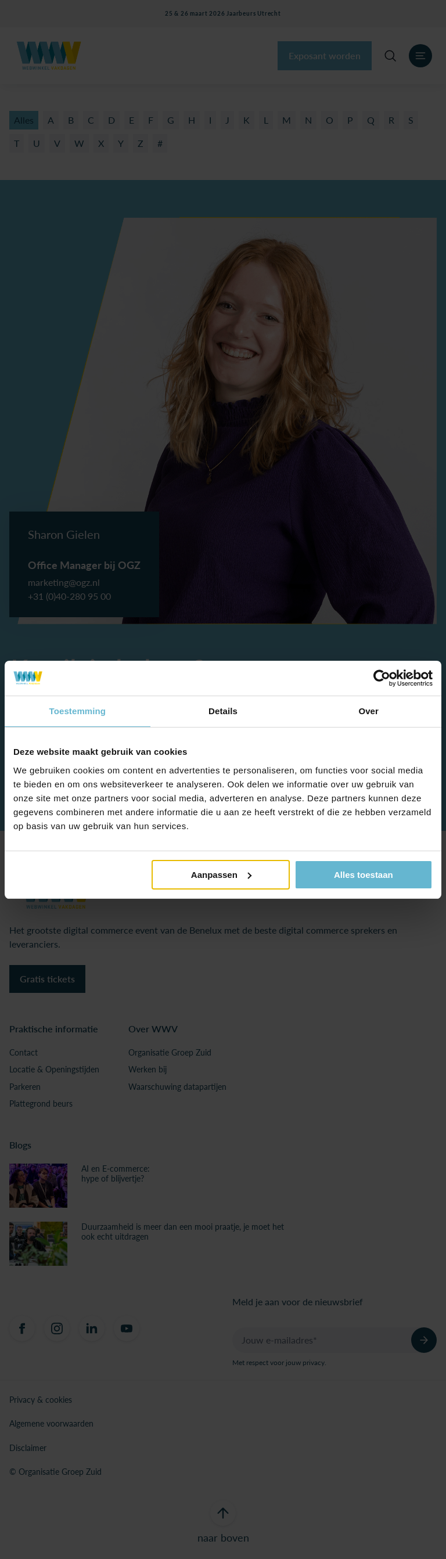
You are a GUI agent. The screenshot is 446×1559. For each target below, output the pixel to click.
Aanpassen (221, 875)
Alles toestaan (363, 875)
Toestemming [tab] (77, 711)
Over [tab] (368, 711)
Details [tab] (223, 711)
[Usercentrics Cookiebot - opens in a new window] (382, 678)
